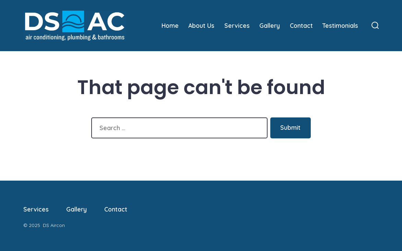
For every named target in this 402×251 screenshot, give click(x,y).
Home (170, 25)
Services (237, 25)
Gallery (269, 25)
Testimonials (340, 25)
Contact (301, 25)
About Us (201, 25)
